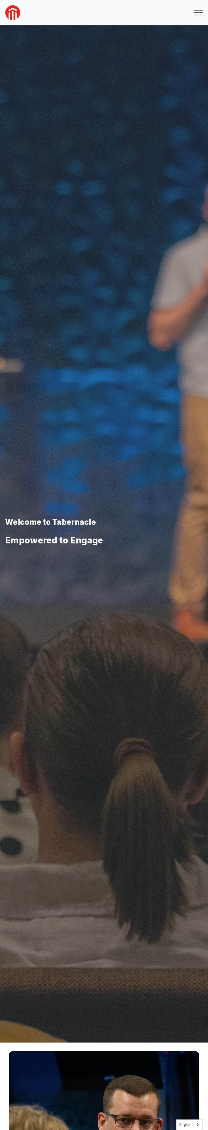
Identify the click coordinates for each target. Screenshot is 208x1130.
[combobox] (189, 1124)
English (185, 1124)
